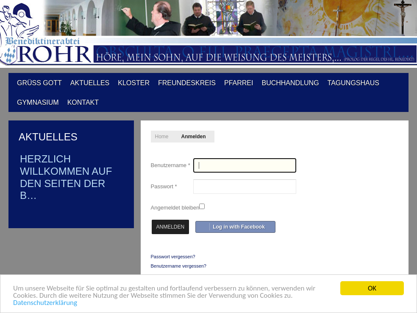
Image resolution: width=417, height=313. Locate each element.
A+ (370, 134)
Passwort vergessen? (173, 256)
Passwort (164, 186)
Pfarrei (238, 83)
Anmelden (170, 227)
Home (162, 137)
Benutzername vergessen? (178, 265)
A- (389, 134)
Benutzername (170, 165)
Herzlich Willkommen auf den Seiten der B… (66, 177)
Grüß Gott (39, 83)
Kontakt (83, 102)
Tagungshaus (353, 83)
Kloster (134, 83)
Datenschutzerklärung (45, 302)
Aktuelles (89, 83)
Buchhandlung (290, 83)
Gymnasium (38, 102)
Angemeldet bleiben (175, 207)
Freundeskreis (187, 83)
